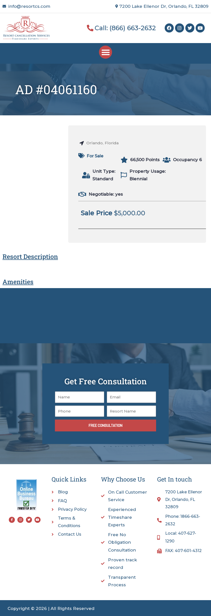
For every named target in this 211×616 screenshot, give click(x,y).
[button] (105, 52)
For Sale (96, 155)
